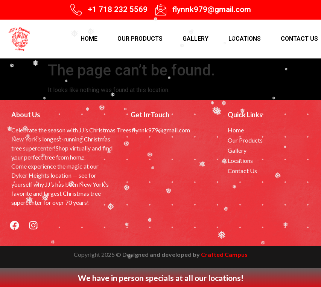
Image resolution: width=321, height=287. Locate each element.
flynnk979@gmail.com (211, 9)
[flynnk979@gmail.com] (161, 9)
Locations (244, 38)
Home (89, 38)
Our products (140, 38)
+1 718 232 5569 (118, 9)
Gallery (195, 38)
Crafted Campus (224, 254)
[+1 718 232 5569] (76, 9)
